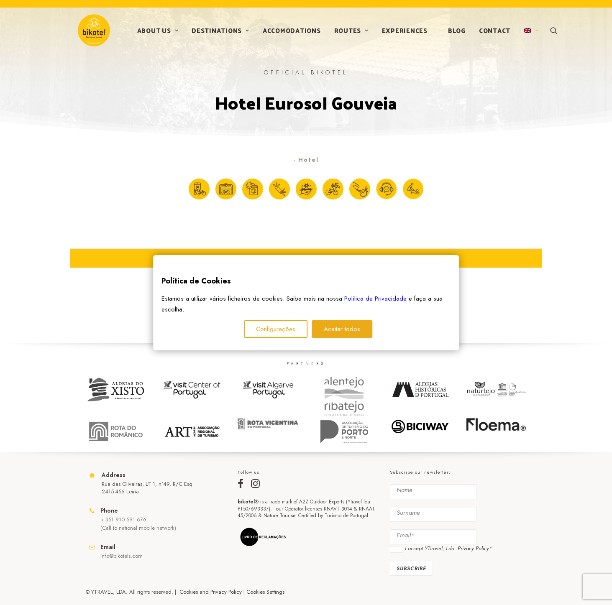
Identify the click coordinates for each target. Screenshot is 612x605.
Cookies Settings (265, 592)
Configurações (275, 329)
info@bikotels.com (121, 556)
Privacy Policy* (475, 549)
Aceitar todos (342, 329)
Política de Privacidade (375, 298)
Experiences (402, 34)
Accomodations (289, 34)
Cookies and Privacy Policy (210, 592)
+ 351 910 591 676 (123, 519)
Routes (348, 34)
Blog (454, 34)
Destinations (217, 34)
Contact (491, 34)
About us (155, 34)
